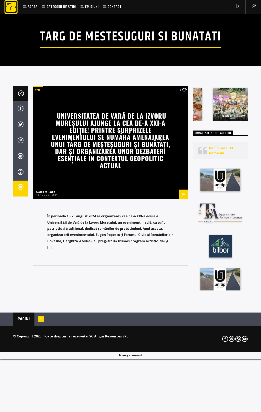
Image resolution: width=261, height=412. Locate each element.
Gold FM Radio (45, 292)
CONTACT (115, 7)
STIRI (38, 190)
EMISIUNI (91, 7)
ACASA (33, 7)
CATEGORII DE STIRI (61, 7)
